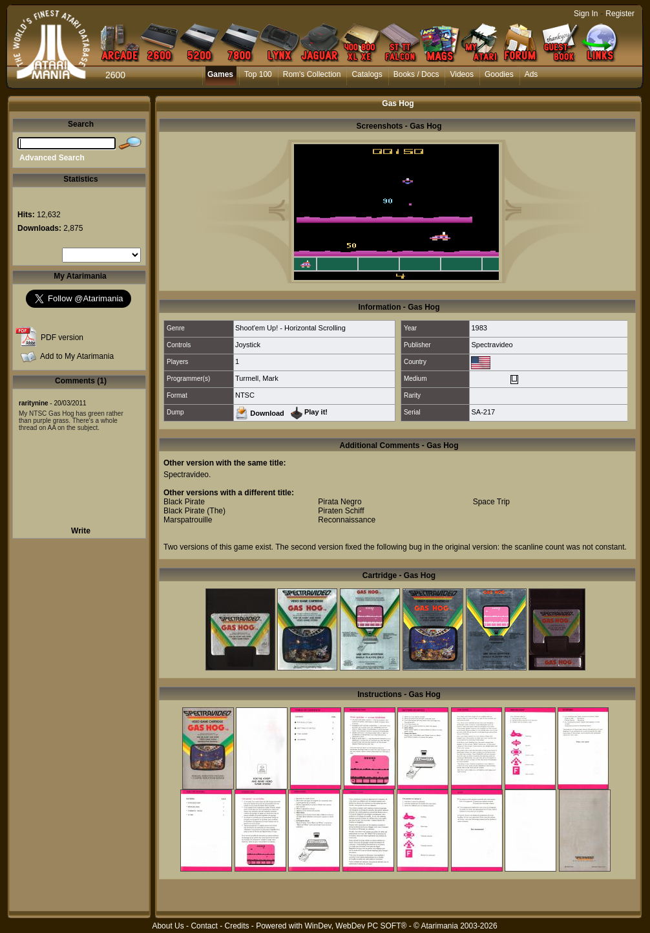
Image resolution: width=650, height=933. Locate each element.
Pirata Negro (339, 501)
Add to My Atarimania (77, 356)
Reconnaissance (346, 519)
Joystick (247, 345)
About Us (167, 925)
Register (619, 13)
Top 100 (258, 74)
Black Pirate (184, 501)
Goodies (499, 74)
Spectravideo (491, 345)
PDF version (62, 337)
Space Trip (491, 501)
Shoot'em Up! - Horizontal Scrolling (290, 328)
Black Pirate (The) (194, 510)
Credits (236, 925)
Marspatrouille (187, 519)
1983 (479, 328)
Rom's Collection (312, 74)
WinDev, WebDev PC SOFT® (356, 925)
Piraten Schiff (341, 510)
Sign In (586, 13)
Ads (531, 74)
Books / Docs (416, 74)
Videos (461, 74)
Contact (204, 925)
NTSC (245, 395)
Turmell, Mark (256, 378)
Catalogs (366, 74)
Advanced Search (52, 157)
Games (220, 74)
